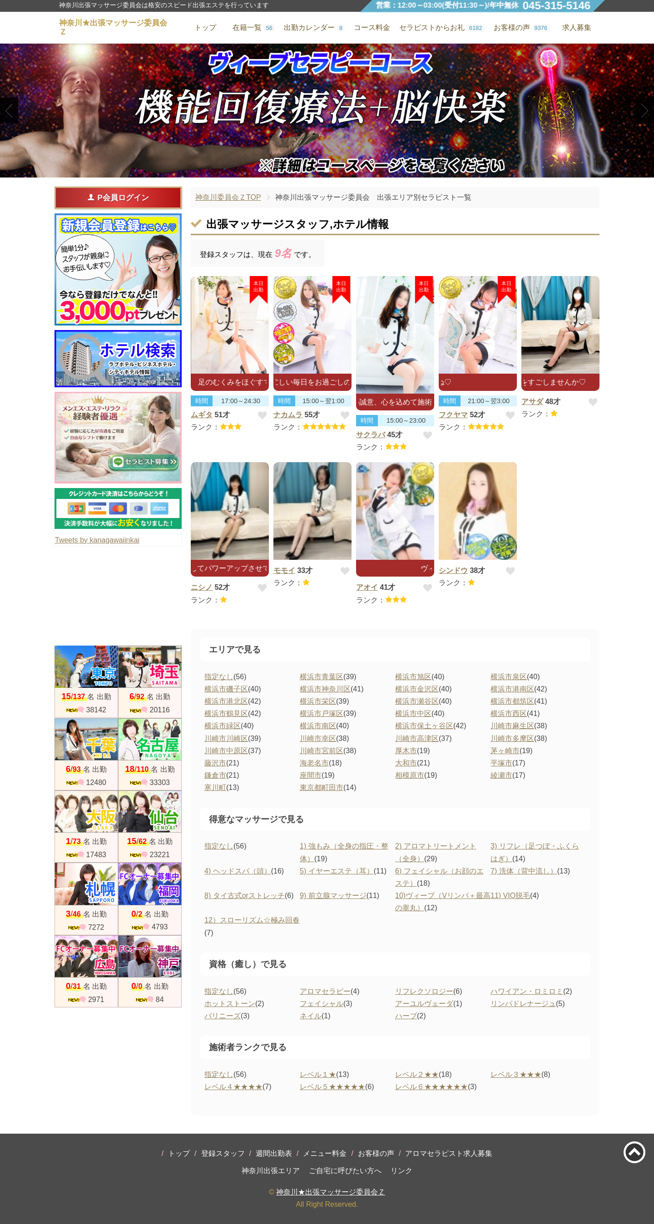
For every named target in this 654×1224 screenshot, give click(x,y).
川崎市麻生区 (512, 726)
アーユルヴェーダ (424, 1003)
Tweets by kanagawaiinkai (97, 540)
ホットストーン (229, 1003)
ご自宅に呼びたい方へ (345, 1171)
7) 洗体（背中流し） (523, 871)
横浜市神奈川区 (325, 689)
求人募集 (576, 27)
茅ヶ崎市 (505, 751)
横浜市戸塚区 (321, 713)
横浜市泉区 (508, 677)
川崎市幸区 (318, 738)
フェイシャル (321, 1003)
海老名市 (314, 763)
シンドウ (453, 570)
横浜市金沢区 (417, 689)
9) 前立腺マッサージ (333, 895)
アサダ (532, 401)
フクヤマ (453, 415)
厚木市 (406, 751)
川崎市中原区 (226, 751)
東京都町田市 (321, 787)
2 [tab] (326, 170)
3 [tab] (340, 170)
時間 (201, 401)
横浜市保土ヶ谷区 (424, 726)
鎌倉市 (215, 775)
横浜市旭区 (413, 677)
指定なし (218, 677)
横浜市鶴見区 (226, 713)
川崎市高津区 (417, 738)
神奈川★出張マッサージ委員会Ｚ (330, 1192)
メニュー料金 (325, 1153)
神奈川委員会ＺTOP (228, 197)
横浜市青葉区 (321, 677)
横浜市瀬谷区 (417, 701)
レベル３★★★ (515, 1074)
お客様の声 (376, 1153)
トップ (179, 1153)
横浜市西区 (508, 713)
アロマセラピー (325, 991)
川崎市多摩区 (512, 738)
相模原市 (409, 775)
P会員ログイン (118, 197)
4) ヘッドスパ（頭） (237, 871)
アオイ (367, 587)
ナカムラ (287, 415)
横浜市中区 (413, 713)
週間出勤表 (274, 1153)
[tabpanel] (327, 111)
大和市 (406, 763)
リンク (401, 1171)
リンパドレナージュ (523, 1003)
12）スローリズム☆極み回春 (252, 920)
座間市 (311, 775)
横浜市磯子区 (226, 689)
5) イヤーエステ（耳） (337, 871)
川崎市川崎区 (226, 738)
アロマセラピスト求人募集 (448, 1153)
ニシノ (202, 587)
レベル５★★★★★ (332, 1087)
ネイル (311, 1016)
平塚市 (501, 763)
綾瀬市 (501, 775)
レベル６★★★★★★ (431, 1087)
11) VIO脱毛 (510, 895)
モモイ (284, 570)
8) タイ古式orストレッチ (244, 895)
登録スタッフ (223, 1153)
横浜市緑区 (222, 726)
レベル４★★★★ (233, 1087)
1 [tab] (313, 170)
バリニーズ (222, 1016)
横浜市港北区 (226, 701)
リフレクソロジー (424, 991)
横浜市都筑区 (512, 701)
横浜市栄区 (318, 701)
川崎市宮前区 (321, 751)
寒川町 (215, 787)
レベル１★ (318, 1074)
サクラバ (370, 435)
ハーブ (406, 1016)
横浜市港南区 (512, 689)
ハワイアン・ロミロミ (526, 991)
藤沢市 (215, 763)
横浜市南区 (318, 726)
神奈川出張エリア (271, 1171)
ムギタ (202, 415)
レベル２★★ (417, 1074)
